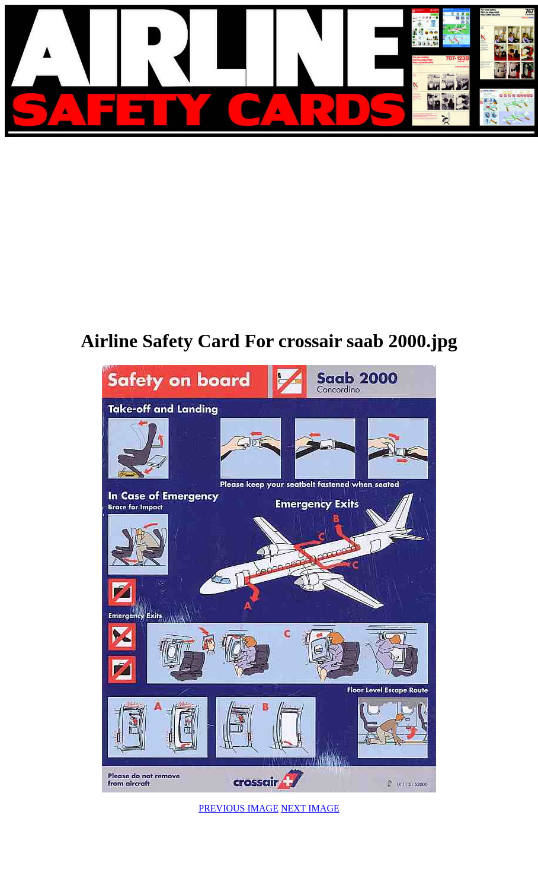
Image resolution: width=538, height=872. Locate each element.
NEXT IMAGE (310, 808)
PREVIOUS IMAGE (238, 808)
